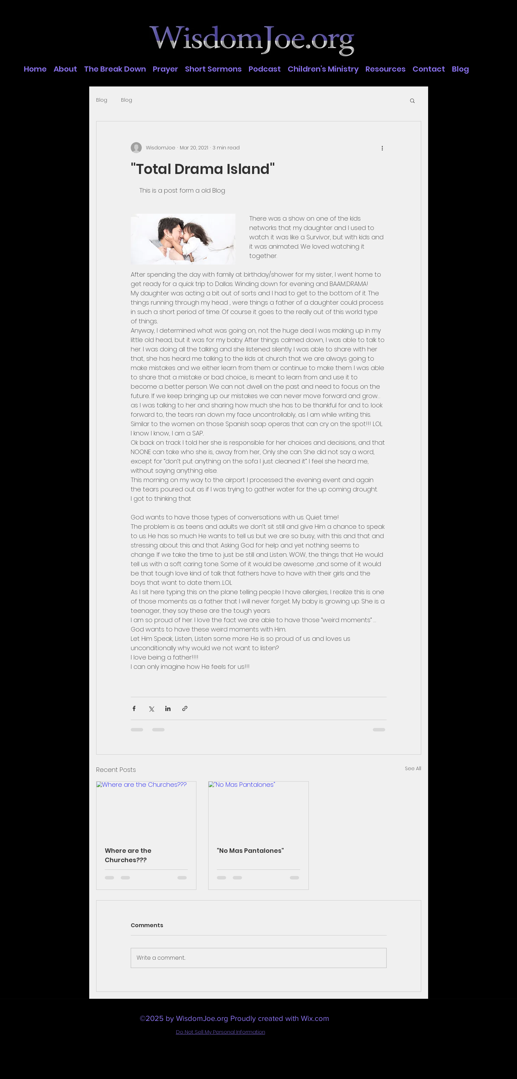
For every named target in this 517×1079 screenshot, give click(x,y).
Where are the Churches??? (128, 855)
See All (413, 768)
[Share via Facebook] (134, 708)
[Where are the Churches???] (146, 810)
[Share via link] (185, 708)
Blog (101, 100)
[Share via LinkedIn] (168, 708)
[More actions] (382, 148)
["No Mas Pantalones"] (258, 810)
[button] (412, 100)
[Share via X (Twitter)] (151, 708)
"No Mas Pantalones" (250, 850)
